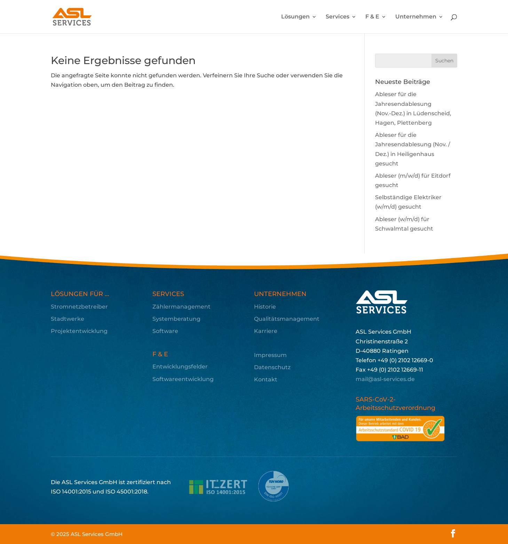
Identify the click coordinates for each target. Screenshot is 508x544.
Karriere (265, 331)
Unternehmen (415, 17)
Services (337, 17)
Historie (265, 306)
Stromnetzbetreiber (79, 306)
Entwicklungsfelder (180, 366)
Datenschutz (272, 367)
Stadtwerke (67, 319)
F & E (372, 17)
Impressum (270, 355)
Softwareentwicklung (183, 379)
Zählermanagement (181, 306)
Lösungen (295, 17)
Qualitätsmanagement (286, 319)
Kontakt (265, 379)
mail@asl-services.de (385, 379)
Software (165, 331)
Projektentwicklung (79, 331)
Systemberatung (176, 319)
